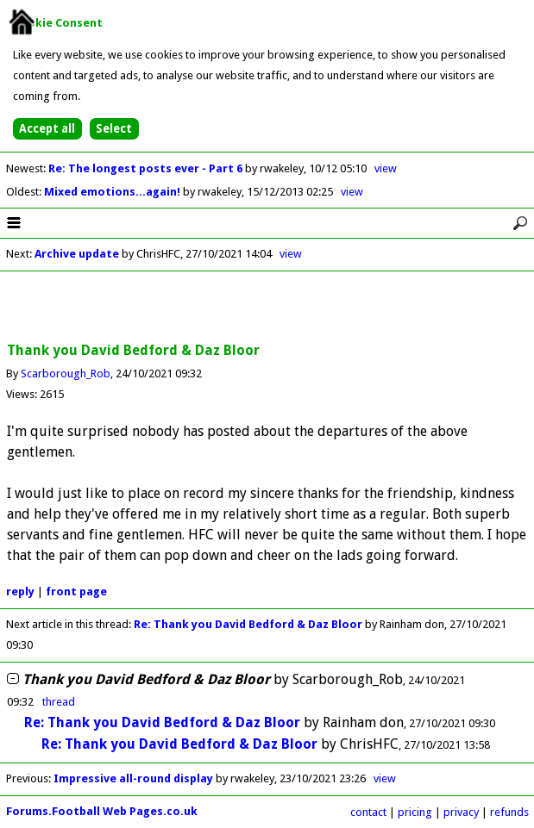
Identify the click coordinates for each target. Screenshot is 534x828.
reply (20, 591)
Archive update (77, 253)
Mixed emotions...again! (113, 191)
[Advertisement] (267, 307)
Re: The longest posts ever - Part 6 (146, 168)
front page (76, 591)
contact (368, 812)
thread (58, 701)
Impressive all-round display (133, 778)
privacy (461, 812)
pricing (415, 812)
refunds (509, 812)
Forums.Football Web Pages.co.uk (102, 811)
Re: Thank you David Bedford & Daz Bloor (248, 624)
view (385, 168)
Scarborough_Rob (65, 373)
